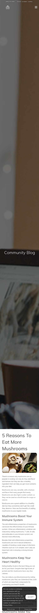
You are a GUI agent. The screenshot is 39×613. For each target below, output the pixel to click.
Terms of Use (11, 609)
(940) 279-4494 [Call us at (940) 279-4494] (10, 1)
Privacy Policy (28, 609)
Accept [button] (31, 597)
